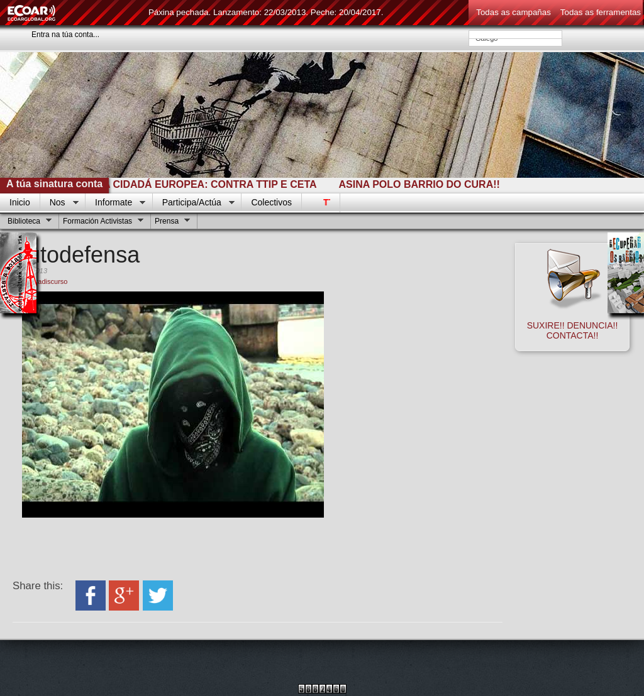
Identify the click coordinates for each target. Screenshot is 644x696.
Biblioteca (28, 223)
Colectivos (271, 202)
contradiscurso (45, 281)
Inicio (19, 202)
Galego (515, 38)
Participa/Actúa (194, 203)
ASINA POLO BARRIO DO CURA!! (422, 184)
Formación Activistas (101, 223)
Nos (59, 203)
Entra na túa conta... (65, 34)
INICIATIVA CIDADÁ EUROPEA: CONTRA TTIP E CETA (190, 184)
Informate (115, 203)
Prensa (171, 223)
